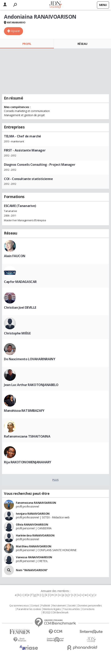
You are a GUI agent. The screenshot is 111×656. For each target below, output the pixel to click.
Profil (26, 44)
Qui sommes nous (19, 605)
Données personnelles (90, 605)
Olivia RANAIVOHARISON (32, 524)
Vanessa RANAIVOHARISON (34, 557)
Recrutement (59, 605)
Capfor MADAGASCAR (20, 282)
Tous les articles (71, 609)
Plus (55, 480)
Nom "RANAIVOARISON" (32, 570)
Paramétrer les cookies (29, 609)
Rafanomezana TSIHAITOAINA (27, 436)
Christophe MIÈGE (17, 333)
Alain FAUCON (14, 256)
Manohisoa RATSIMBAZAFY (24, 410)
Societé (72, 605)
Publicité (45, 605)
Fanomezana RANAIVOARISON (36, 503)
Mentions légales (52, 609)
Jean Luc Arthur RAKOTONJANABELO (31, 385)
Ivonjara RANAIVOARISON (33, 513)
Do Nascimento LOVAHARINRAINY (29, 359)
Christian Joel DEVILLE (20, 307)
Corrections (88, 609)
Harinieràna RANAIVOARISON (35, 535)
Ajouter (15, 31)
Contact (35, 605)
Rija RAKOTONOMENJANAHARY (27, 462)
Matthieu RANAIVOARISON (33, 546)
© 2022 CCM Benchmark (55, 612)
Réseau (82, 44)
